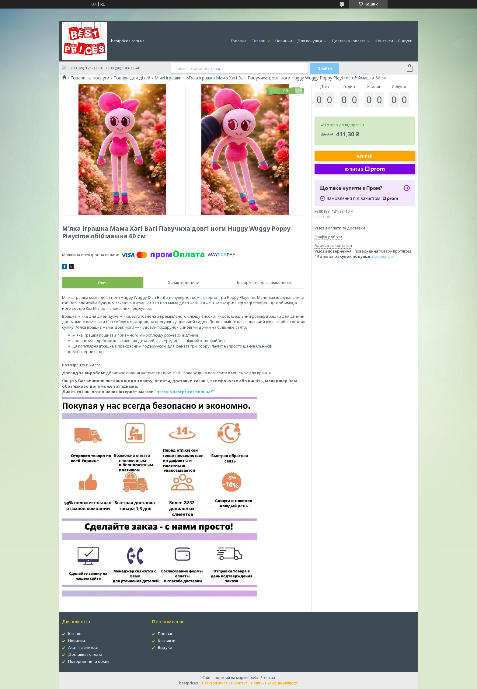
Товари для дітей (132, 78)
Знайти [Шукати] (325, 68)
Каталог (75, 633)
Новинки (283, 41)
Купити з (365, 169)
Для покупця (310, 41)
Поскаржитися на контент (224, 683)
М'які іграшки (168, 78)
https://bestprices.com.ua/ (184, 391)
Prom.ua (267, 677)
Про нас (165, 633)
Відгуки (405, 41)
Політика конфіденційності (274, 683)
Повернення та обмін (88, 661)
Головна (238, 41)
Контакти (384, 41)
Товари (259, 41)
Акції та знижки (83, 647)
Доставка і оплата (349, 41)
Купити (365, 156)
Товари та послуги (90, 78)
